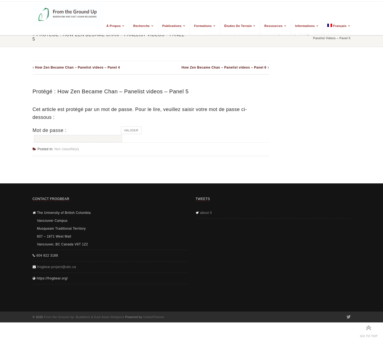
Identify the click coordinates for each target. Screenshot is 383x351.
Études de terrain (238, 25)
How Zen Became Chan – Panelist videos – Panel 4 (77, 67)
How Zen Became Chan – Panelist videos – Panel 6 (224, 67)
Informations (305, 25)
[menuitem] (336, 28)
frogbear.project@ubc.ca (56, 267)
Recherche (141, 25)
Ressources (273, 25)
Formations (203, 25)
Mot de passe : (77, 135)
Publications (172, 25)
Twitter (348, 317)
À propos (114, 25)
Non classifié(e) (66, 149)
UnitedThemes (153, 317)
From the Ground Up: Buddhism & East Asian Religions (84, 317)
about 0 (206, 213)
